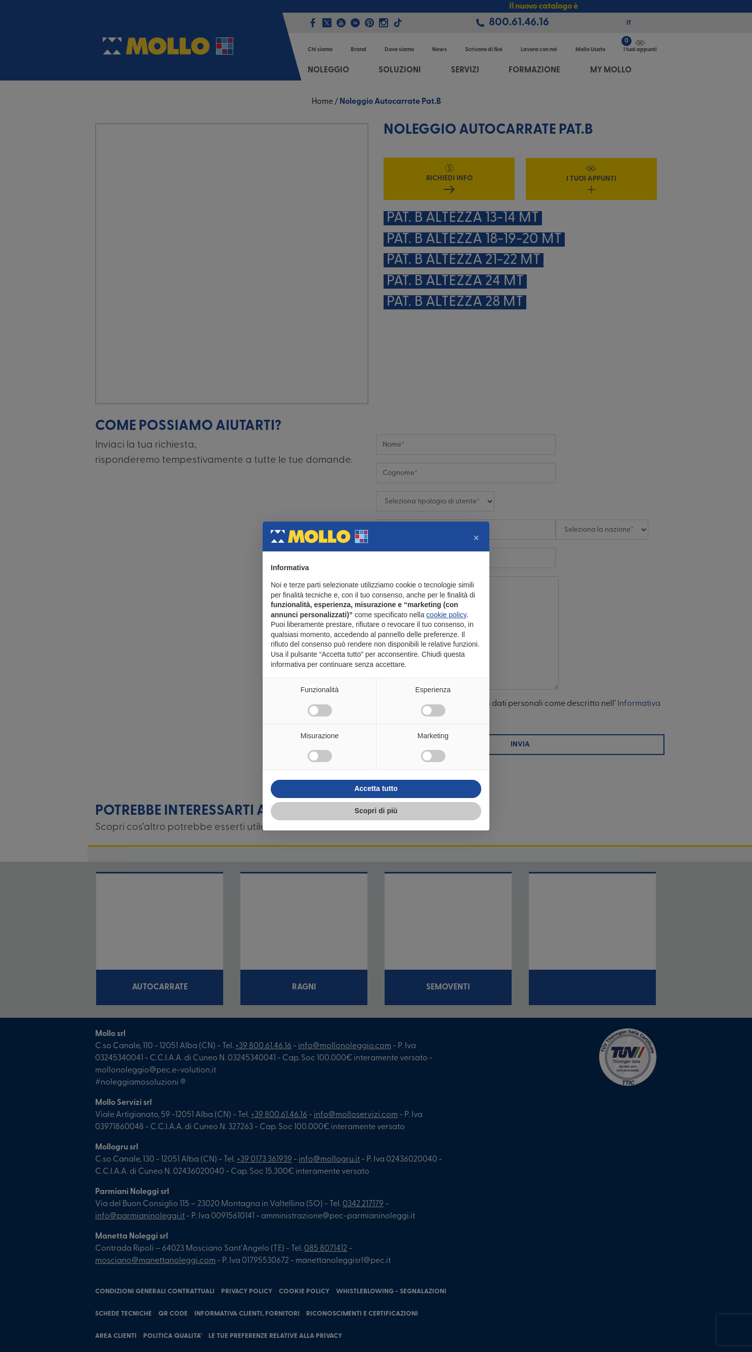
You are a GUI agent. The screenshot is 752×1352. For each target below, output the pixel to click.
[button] (476, 538)
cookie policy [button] (446, 615)
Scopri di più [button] (376, 811)
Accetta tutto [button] (376, 788)
